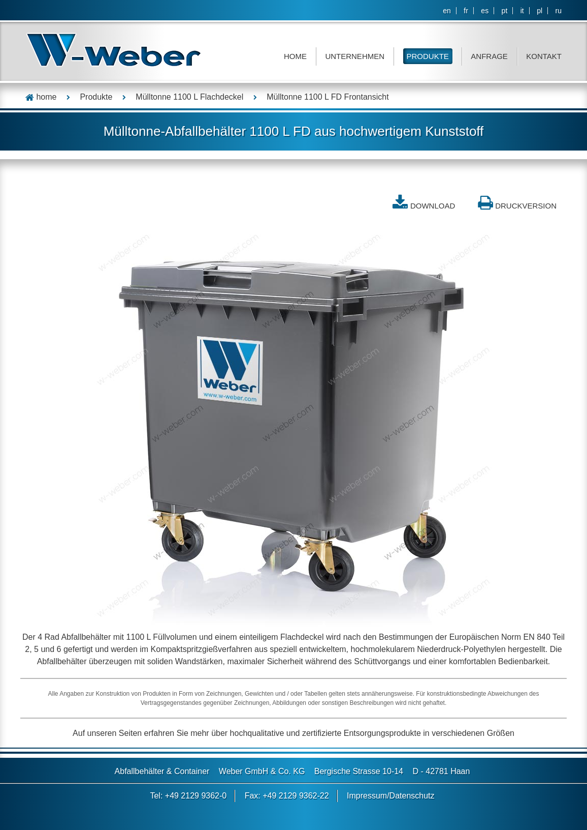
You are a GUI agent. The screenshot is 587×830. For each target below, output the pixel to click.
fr (466, 11)
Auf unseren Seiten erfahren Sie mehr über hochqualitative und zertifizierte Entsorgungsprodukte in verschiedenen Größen (293, 733)
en (447, 11)
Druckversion (526, 205)
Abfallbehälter (140, 771)
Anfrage (489, 56)
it (522, 11)
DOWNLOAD (432, 205)
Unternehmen (354, 56)
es (484, 11)
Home (295, 56)
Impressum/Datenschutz (391, 795)
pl (539, 11)
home (40, 97)
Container (191, 771)
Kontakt (544, 56)
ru (559, 11)
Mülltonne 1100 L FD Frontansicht (327, 97)
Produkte (428, 56)
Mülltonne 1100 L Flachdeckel (189, 97)
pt (505, 11)
